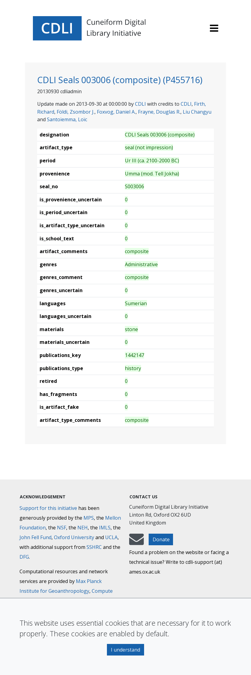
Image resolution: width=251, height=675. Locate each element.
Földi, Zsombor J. (75, 111)
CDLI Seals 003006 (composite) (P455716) (120, 80)
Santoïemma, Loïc (67, 119)
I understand (125, 649)
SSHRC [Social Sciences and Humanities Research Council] (94, 547)
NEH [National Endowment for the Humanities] (82, 527)
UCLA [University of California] (111, 537)
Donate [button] (161, 539)
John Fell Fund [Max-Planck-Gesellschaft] (35, 537)
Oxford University (74, 537)
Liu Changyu (197, 111)
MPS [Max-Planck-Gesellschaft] (88, 517)
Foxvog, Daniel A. (116, 111)
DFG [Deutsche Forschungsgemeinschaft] (24, 556)
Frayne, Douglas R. (159, 111)
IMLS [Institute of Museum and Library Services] (105, 527)
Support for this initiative (48, 508)
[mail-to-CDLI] (136, 542)
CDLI (140, 104)
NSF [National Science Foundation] (61, 527)
